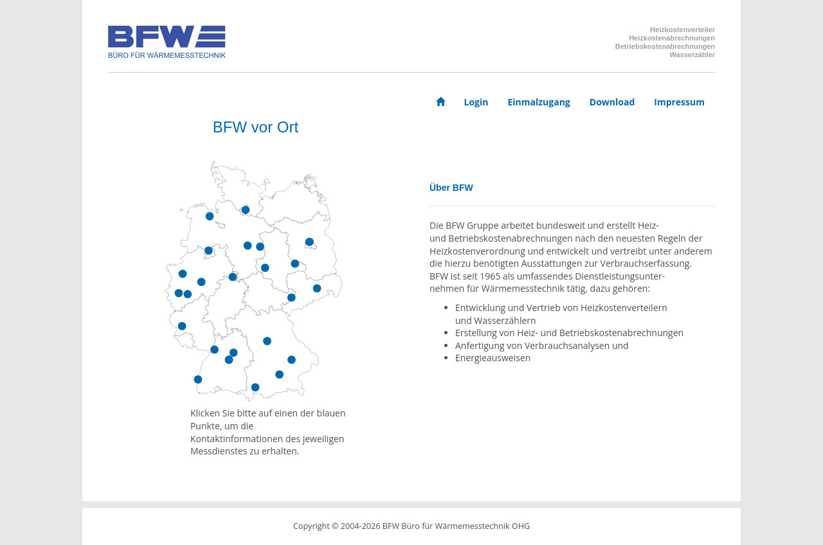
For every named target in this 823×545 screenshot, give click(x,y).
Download (612, 102)
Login (476, 102)
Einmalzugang (538, 102)
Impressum (679, 102)
